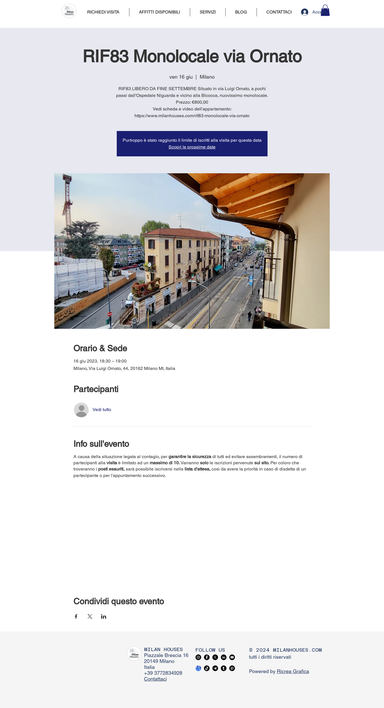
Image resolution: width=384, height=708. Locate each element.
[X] (215, 657)
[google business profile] (198, 668)
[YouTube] (232, 657)
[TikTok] (207, 668)
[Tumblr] (223, 668)
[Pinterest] (232, 668)
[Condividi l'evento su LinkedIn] (103, 616)
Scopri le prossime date (192, 147)
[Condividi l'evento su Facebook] (76, 616)
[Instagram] (198, 657)
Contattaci (155, 679)
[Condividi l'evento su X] (90, 616)
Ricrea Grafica (293, 671)
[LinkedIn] (223, 657)
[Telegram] (215, 668)
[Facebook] (207, 657)
